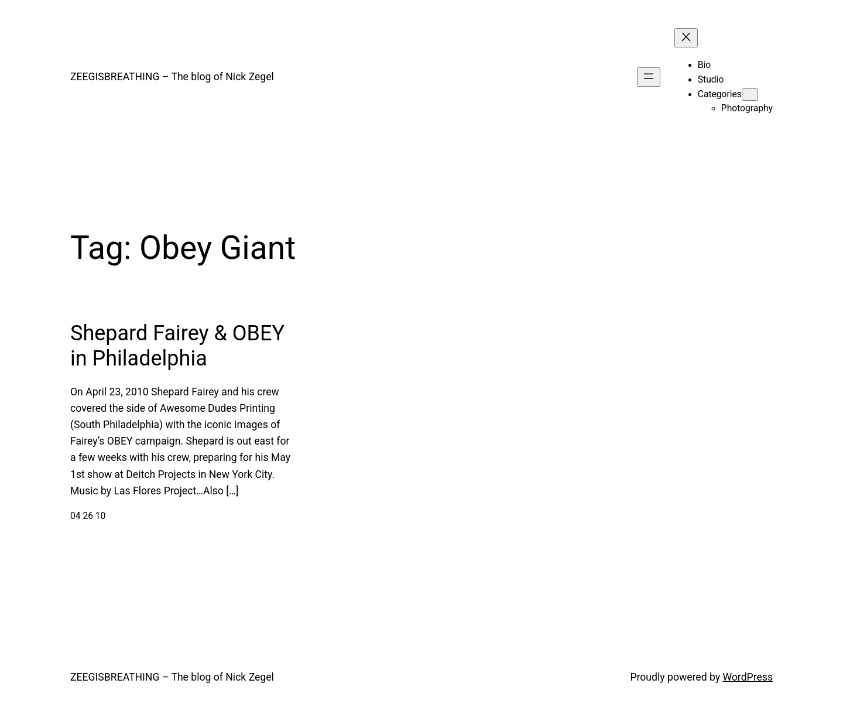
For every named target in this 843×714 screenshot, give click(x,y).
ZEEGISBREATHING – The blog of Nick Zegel (172, 77)
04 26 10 (87, 516)
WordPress (747, 677)
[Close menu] (686, 37)
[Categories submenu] (750, 94)
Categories (720, 94)
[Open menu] (648, 77)
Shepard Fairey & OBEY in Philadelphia (177, 346)
